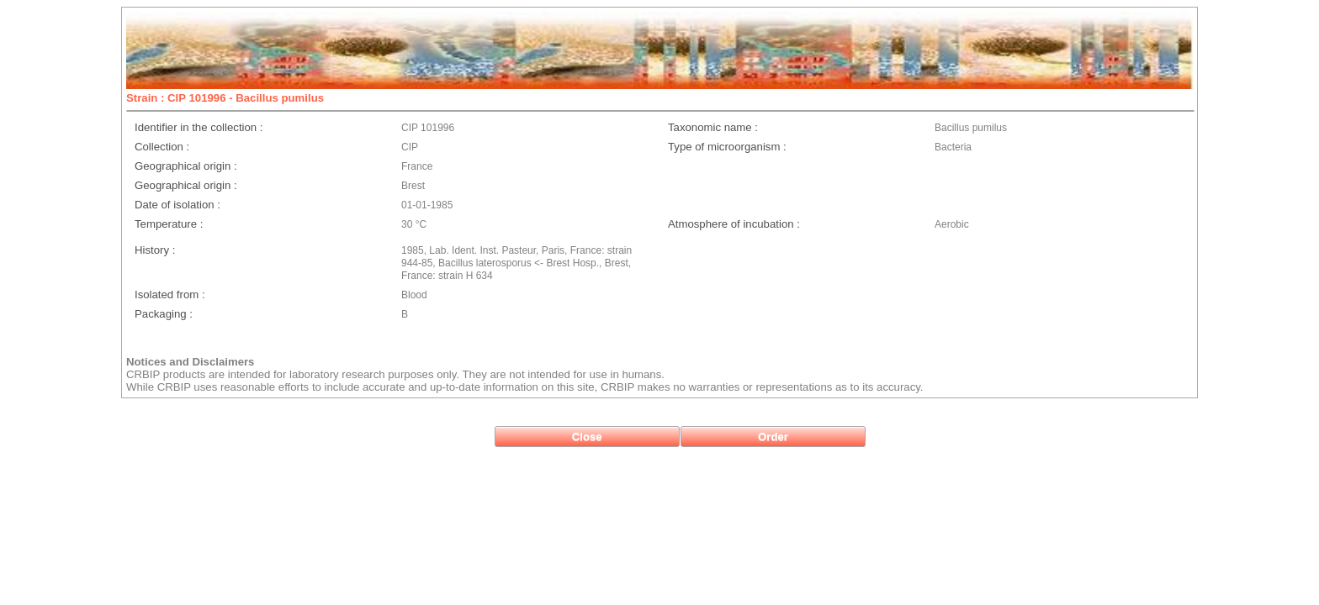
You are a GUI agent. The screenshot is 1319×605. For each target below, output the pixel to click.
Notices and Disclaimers (190, 361)
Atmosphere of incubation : (734, 224)
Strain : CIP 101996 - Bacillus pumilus (225, 98)
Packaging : (164, 314)
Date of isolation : (177, 204)
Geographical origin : (186, 166)
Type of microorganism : (727, 146)
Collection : (162, 146)
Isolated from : (170, 294)
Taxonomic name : (713, 127)
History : (155, 250)
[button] (587, 436)
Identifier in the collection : (198, 127)
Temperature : (169, 224)
